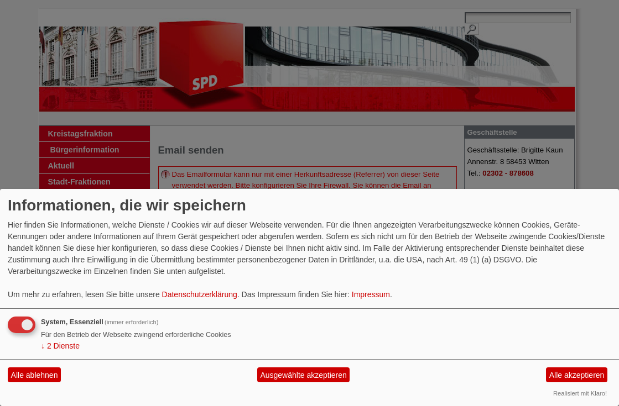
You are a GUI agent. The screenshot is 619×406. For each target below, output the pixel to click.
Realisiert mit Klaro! (580, 393)
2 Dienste (60, 345)
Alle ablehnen (34, 375)
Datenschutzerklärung (199, 294)
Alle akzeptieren (577, 375)
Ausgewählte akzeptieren (303, 375)
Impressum (371, 294)
